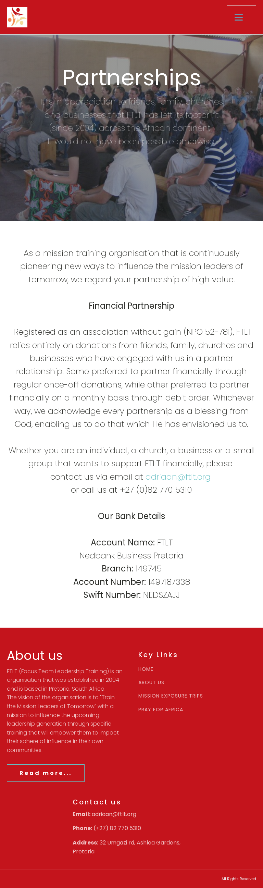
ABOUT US (151, 682)
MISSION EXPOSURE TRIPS (170, 696)
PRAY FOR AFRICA (160, 709)
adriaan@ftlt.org (178, 476)
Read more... (46, 773)
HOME (145, 669)
